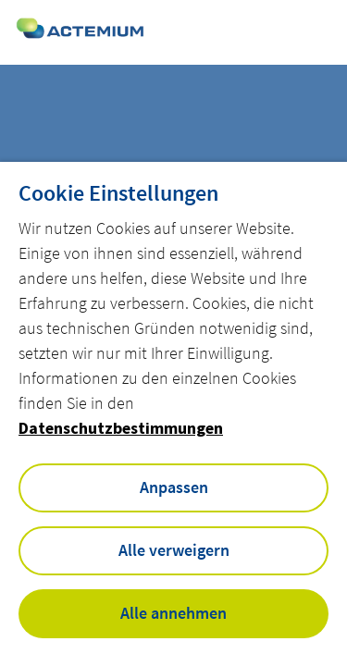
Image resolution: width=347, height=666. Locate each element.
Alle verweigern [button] (173, 550)
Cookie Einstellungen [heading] (118, 193)
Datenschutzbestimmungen (121, 427)
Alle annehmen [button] (173, 612)
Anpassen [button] (174, 487)
